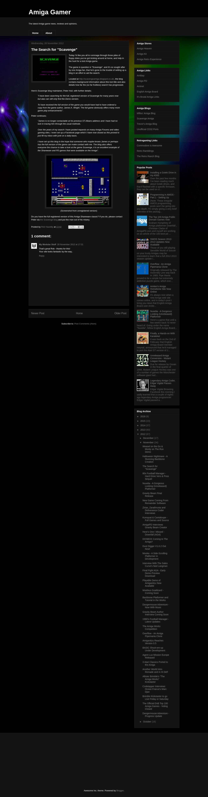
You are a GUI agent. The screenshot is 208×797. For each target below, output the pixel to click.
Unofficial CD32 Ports (148, 129)
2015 (143, 421)
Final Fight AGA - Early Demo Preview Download (154, 573)
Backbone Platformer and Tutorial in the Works (155, 598)
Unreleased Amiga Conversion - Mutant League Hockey (160, 358)
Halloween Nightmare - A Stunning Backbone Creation (155, 459)
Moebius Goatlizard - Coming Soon (153, 591)
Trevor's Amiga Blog (147, 124)
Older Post (120, 313)
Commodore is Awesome (149, 145)
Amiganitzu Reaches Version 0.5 (153, 642)
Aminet (140, 86)
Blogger (120, 790)
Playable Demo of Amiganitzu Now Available (152, 583)
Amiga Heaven (144, 48)
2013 (143, 429)
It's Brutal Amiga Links (148, 97)
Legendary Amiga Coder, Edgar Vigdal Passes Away (162, 383)
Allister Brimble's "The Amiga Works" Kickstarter (154, 679)
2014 (143, 425)
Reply (41, 256)
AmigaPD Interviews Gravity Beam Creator (155, 526)
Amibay (140, 75)
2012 (143, 434)
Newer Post (37, 313)
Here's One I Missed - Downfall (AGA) (153, 533)
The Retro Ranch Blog (148, 156)
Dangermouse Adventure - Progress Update (156, 714)
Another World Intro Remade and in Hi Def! (155, 670)
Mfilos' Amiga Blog (146, 113)
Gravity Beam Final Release (152, 494)
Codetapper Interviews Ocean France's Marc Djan (155, 689)
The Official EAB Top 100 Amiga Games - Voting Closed (155, 706)
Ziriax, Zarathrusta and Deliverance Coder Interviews (154, 510)
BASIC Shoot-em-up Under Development (154, 649)
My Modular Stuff (47, 244)
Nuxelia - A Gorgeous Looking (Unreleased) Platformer (161, 314)
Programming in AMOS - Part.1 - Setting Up (162, 196)
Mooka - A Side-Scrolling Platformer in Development (155, 556)
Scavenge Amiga (145, 118)
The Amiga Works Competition (151, 627)
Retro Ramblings (145, 151)
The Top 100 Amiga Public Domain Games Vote (162, 218)
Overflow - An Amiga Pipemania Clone (160, 265)
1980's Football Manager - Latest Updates (156, 620)
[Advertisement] (52, 758)
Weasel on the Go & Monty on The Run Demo (153, 449)
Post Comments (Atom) (85, 323)
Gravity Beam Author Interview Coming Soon (156, 613)
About (49, 33)
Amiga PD (142, 81)
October (147, 721)
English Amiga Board (147, 91)
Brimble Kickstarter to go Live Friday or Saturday (156, 697)
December (148, 438)
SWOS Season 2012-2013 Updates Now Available (161, 242)
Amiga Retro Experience (149, 59)
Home (35, 33)
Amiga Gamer (50, 12)
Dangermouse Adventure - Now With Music (156, 606)
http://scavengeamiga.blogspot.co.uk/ (96, 79)
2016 (143, 416)
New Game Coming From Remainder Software (155, 501)
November (148, 442)
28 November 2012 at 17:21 (70, 244)
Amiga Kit (142, 54)
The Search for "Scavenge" (150, 467)
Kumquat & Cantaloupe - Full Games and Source (156, 519)
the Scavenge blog (49, 219)
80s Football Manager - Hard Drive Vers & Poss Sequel (156, 476)
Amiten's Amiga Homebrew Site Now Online (160, 289)
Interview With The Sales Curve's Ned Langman (155, 564)
